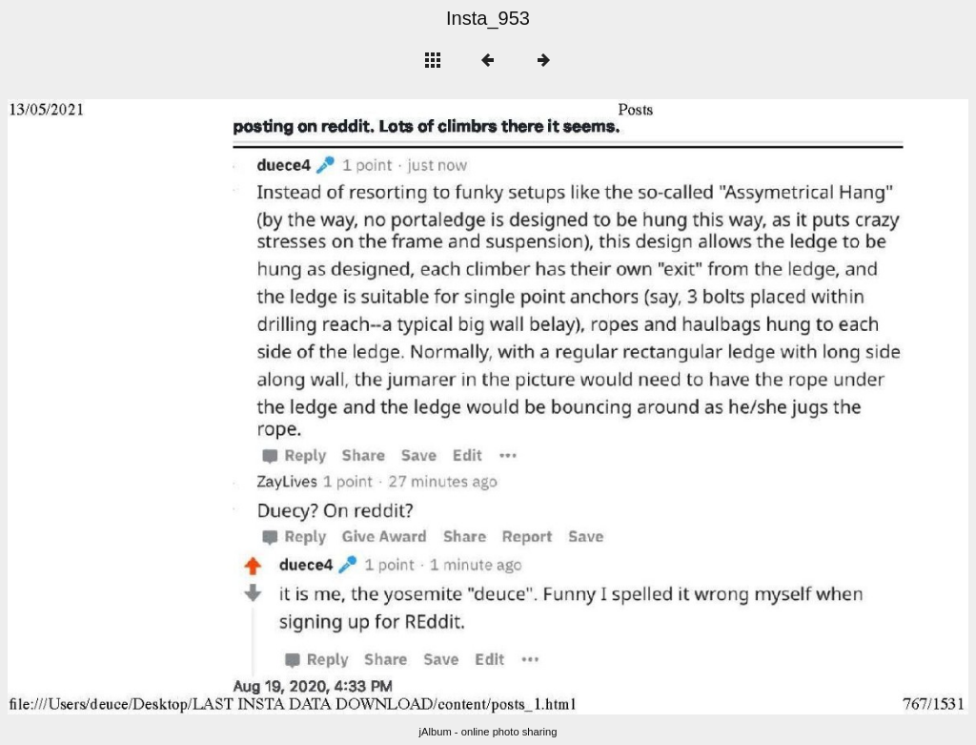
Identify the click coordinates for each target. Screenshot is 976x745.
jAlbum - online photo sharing (488, 731)
